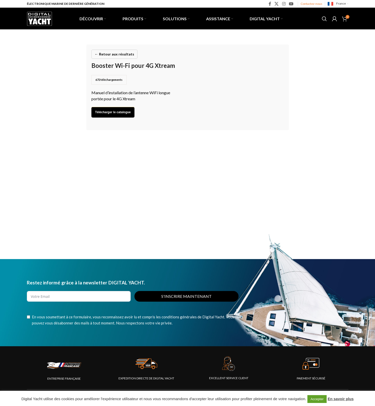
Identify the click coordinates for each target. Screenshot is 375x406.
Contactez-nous (311, 4)
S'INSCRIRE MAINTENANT (186, 296)
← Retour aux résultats (114, 54)
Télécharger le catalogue (113, 112)
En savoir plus (341, 399)
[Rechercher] (324, 19)
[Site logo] (39, 18)
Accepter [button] (316, 399)
